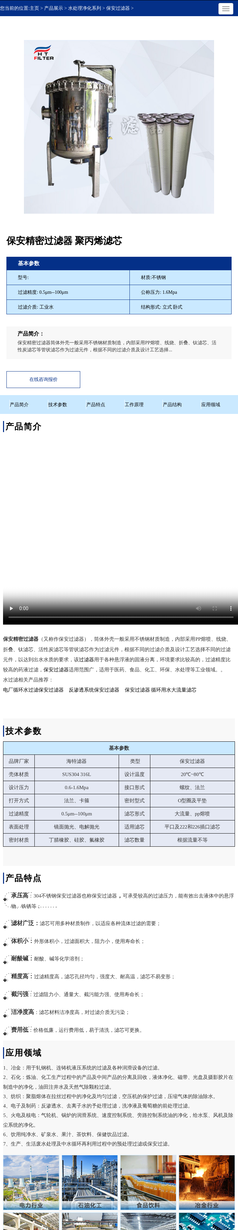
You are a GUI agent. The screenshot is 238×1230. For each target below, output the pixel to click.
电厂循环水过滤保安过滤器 (33, 690)
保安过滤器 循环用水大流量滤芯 (161, 690)
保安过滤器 (56, 669)
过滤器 (86, 659)
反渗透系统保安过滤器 (94, 690)
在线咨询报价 (43, 379)
